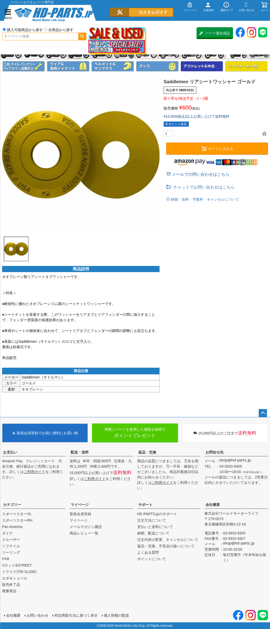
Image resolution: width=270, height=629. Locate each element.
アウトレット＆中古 (202, 66)
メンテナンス (24, 66)
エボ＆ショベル (14, 578)
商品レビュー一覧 (84, 533)
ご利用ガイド (34, 472)
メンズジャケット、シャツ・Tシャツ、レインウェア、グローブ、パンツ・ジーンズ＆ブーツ (68, 66)
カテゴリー (12, 505)
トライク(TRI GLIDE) (19, 572)
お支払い (10, 452)
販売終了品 (11, 584)
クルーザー (11, 540)
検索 (82, 36)
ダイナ (7, 533)
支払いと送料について (155, 527)
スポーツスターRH (17, 520)
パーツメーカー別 (246, 66)
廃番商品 (9, 591)
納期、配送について (153, 533)
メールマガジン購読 (86, 527)
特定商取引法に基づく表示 (76, 615)
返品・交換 (147, 452)
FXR (5, 559)
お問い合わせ (37, 615)
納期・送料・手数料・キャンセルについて (204, 199)
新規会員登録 (80, 514)
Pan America (12, 527)
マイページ (80, 505)
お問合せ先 (215, 452)
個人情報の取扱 (116, 615)
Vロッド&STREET (17, 565)
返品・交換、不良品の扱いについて (166, 546)
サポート (145, 505)
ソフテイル (11, 546)
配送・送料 (80, 452)
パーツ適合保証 (214, 33)
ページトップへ (263, 413)
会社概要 (213, 505)
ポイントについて (151, 559)
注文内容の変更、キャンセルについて (167, 540)
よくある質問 (148, 552)
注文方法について (151, 520)
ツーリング (11, 552)
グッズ (157, 66)
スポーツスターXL (17, 514)
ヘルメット (113, 66)
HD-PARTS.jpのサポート (157, 514)
